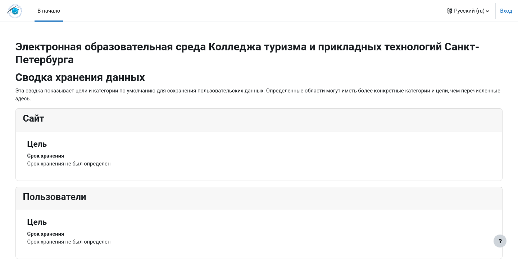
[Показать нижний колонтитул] (500, 241)
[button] (468, 11)
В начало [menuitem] (48, 11)
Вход (506, 11)
